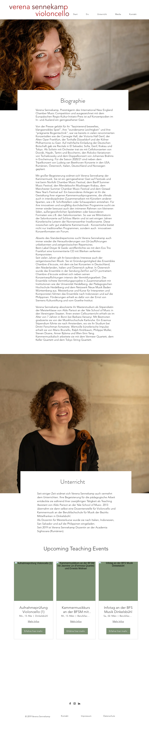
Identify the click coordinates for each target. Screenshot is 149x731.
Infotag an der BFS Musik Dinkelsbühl (118, 610)
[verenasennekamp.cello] (74, 703)
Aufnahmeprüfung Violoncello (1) (33, 610)
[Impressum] (86, 716)
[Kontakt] (65, 716)
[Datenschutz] (109, 716)
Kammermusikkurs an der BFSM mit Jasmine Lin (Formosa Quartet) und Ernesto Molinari (76, 610)
